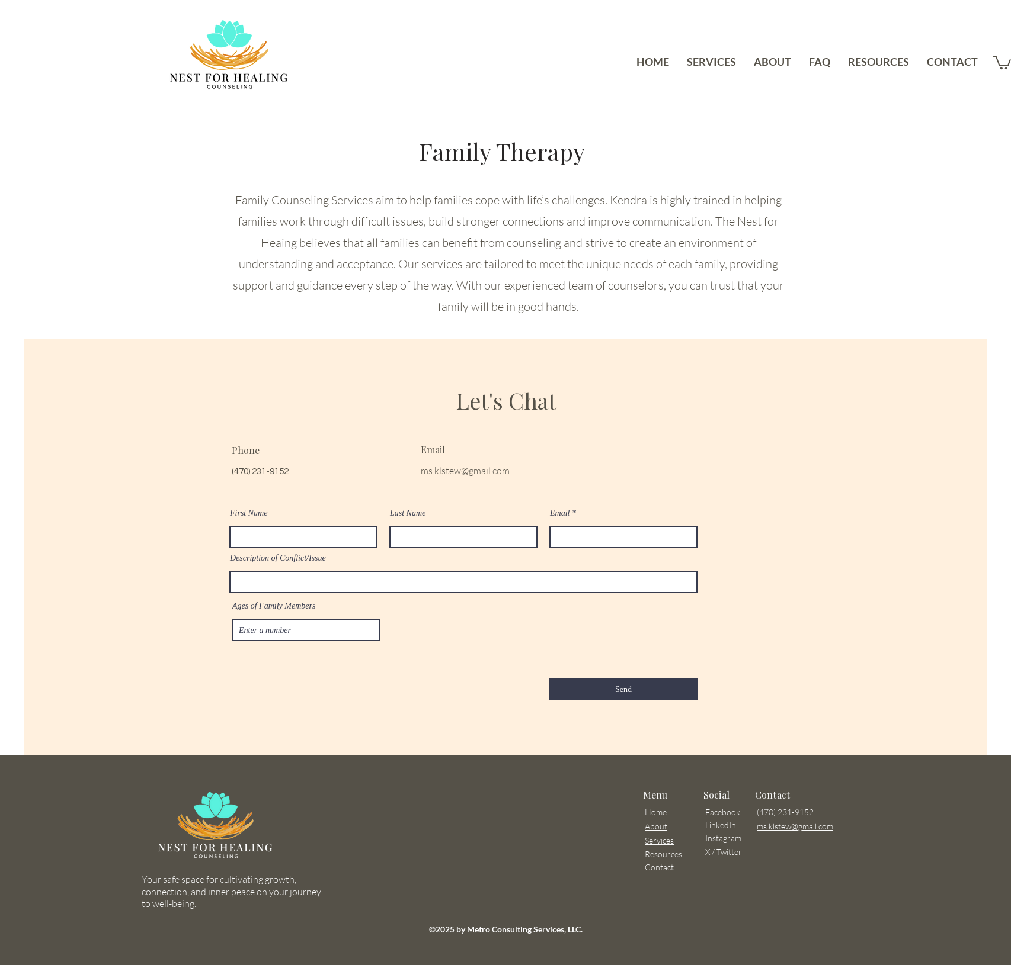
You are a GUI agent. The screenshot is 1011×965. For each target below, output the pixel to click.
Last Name (407, 513)
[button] (1002, 61)
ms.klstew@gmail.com (465, 471)
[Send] (623, 689)
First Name (248, 513)
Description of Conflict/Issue (278, 558)
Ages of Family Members (273, 606)
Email (560, 513)
